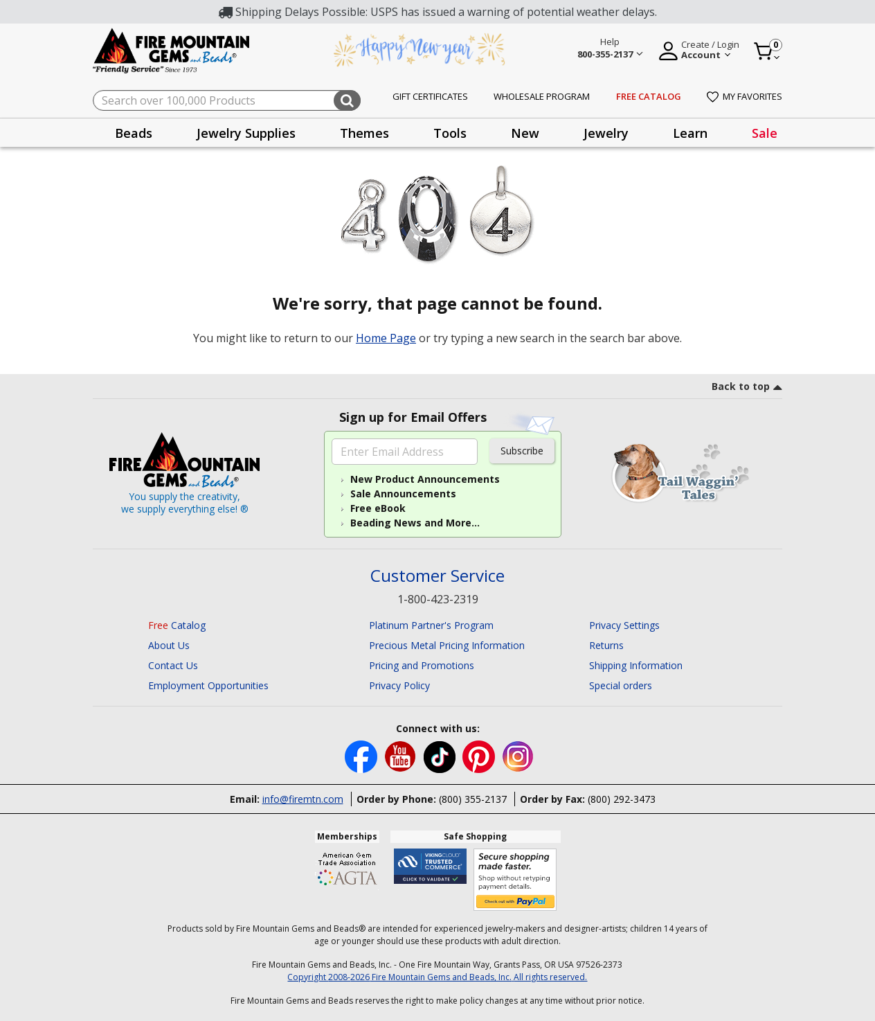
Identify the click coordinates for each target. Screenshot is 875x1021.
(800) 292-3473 (622, 799)
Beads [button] (133, 133)
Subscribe (521, 450)
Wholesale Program (542, 96)
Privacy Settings (624, 625)
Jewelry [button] (606, 133)
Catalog (177, 625)
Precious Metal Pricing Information (447, 645)
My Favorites (744, 96)
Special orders (620, 685)
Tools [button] (450, 133)
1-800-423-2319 (437, 599)
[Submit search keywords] (347, 100)
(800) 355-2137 (473, 799)
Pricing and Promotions (421, 665)
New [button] (525, 133)
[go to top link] (747, 388)
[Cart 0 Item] (767, 51)
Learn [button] (690, 133)
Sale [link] (764, 133)
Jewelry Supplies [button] (246, 133)
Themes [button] (364, 133)
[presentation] (133, 132)
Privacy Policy (399, 685)
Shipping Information (636, 665)
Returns (606, 645)
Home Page (386, 338)
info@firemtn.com (302, 799)
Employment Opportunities (208, 685)
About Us (169, 645)
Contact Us (173, 665)
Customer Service (437, 576)
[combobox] (227, 100)
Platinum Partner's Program (431, 625)
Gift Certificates (430, 96)
